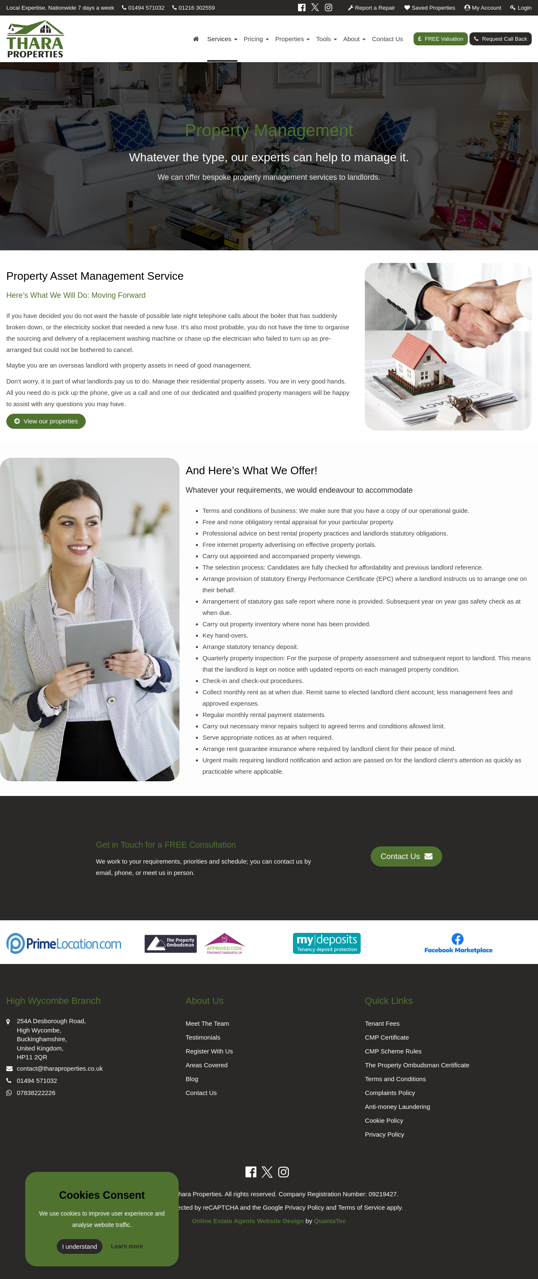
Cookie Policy (384, 1120)
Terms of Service (361, 1207)
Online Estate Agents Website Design (248, 1220)
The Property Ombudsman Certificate (417, 1065)
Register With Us (209, 1051)
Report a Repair (371, 8)
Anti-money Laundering (397, 1106)
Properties (292, 38)
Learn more (127, 1246)
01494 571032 (143, 8)
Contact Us (387, 38)
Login (521, 8)
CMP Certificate (387, 1037)
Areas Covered (207, 1065)
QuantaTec (330, 1220)
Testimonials (203, 1037)
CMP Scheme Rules (393, 1051)
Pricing (256, 38)
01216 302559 (193, 8)
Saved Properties (429, 8)
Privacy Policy (384, 1134)
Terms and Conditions (395, 1078)
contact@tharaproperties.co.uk (54, 1067)
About (354, 38)
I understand (79, 1246)
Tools (326, 38)
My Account (482, 8)
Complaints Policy (390, 1092)
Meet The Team (207, 1023)
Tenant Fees (382, 1023)
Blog (192, 1078)
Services (222, 38)
